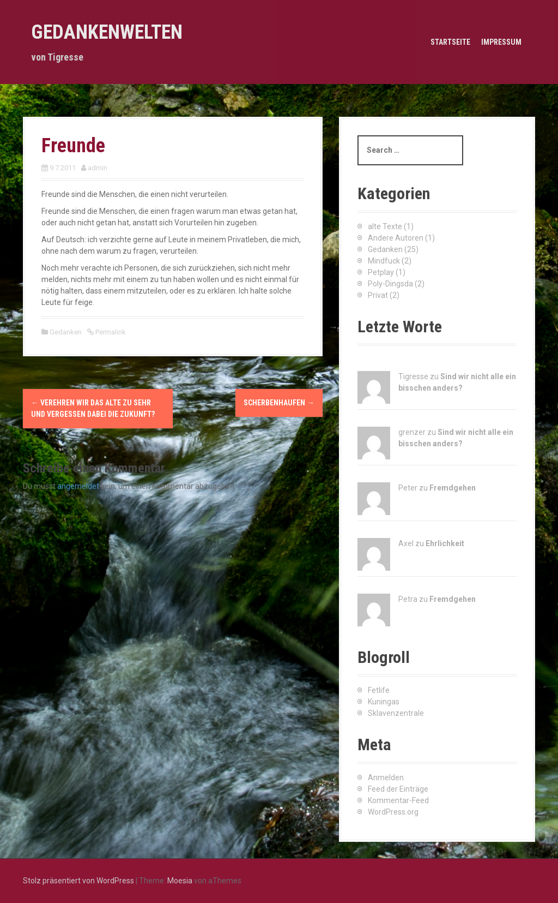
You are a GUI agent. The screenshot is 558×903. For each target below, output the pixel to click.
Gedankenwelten (107, 32)
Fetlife (379, 690)
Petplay (381, 272)
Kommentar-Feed (398, 800)
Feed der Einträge (398, 789)
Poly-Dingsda (390, 283)
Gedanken (66, 332)
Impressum (501, 42)
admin (97, 168)
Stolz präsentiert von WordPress (78, 880)
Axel (406, 543)
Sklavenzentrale (396, 713)
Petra (407, 599)
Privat (378, 295)
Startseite (450, 42)
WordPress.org (393, 812)
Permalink (110, 332)
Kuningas (383, 701)
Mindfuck (384, 260)
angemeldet (78, 486)
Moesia (179, 880)
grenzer (412, 432)
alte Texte (385, 226)
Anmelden (386, 777)
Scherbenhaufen (279, 402)
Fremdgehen (452, 487)
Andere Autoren (395, 238)
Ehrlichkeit (445, 543)
